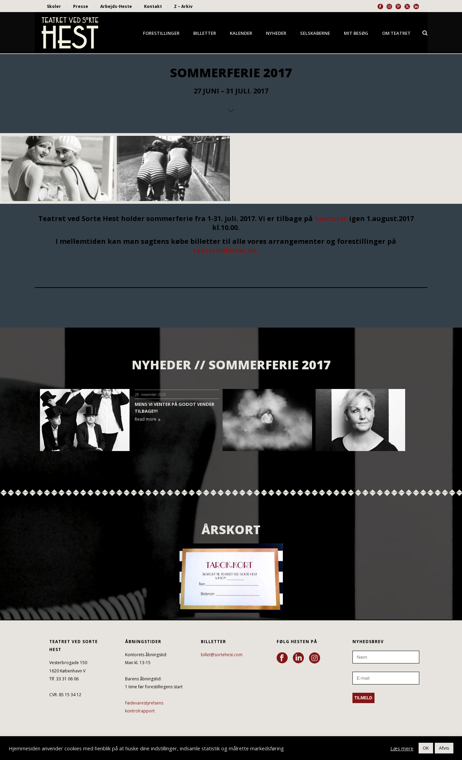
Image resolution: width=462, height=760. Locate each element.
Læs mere (401, 748)
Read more (148, 419)
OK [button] (426, 748)
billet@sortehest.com (222, 655)
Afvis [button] (444, 748)
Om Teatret (396, 33)
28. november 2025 (150, 394)
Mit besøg (356, 33)
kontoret (331, 218)
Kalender (241, 33)
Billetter (204, 33)
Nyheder (276, 33)
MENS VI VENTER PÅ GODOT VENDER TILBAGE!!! (174, 407)
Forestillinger (161, 33)
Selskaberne (315, 33)
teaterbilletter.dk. (226, 250)
